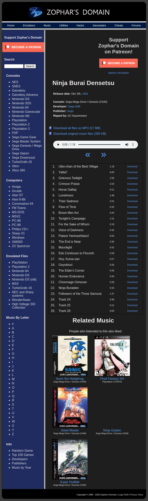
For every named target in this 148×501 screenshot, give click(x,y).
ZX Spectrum (21, 246)
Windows (18, 237)
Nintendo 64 (20, 107)
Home (10, 25)
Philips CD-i (20, 229)
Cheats (118, 25)
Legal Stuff (123, 494)
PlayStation (20, 262)
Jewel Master (70, 430)
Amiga (16, 186)
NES (15, 82)
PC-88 (16, 220)
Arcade (17, 191)
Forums (136, 25)
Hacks (80, 25)
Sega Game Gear (24, 137)
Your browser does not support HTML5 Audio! (95, 143)
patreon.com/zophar (118, 73)
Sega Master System (26, 141)
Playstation (19, 120)
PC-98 (16, 225)
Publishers (19, 463)
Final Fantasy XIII (112, 378)
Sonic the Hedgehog (70, 378)
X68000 (17, 241)
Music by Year (21, 467)
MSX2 (16, 216)
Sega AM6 (74, 106)
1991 (85, 93)
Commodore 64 (22, 203)
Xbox (15, 166)
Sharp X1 (18, 233)
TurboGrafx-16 (22, 161)
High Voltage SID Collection (23, 305)
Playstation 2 (21, 124)
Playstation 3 (21, 128)
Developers (20, 459)
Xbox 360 (18, 170)
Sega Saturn (20, 153)
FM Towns (19, 208)
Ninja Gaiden (112, 430)
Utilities (63, 25)
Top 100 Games (23, 454)
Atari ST (17, 195)
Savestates (99, 25)
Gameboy (18, 90)
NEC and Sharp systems (23, 293)
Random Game (22, 450)
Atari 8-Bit (18, 199)
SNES (16, 86)
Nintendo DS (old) (24, 279)
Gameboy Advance (25, 94)
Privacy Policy (136, 494)
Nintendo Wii (20, 116)
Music (47, 25)
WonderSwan (21, 299)
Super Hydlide (70, 482)
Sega (70, 111)
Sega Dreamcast (23, 157)
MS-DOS (18, 212)
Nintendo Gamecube (26, 111)
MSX (15, 283)
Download (132, 166)
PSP (15, 133)
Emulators (29, 25)
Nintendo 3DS (21, 103)
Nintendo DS (20, 99)
